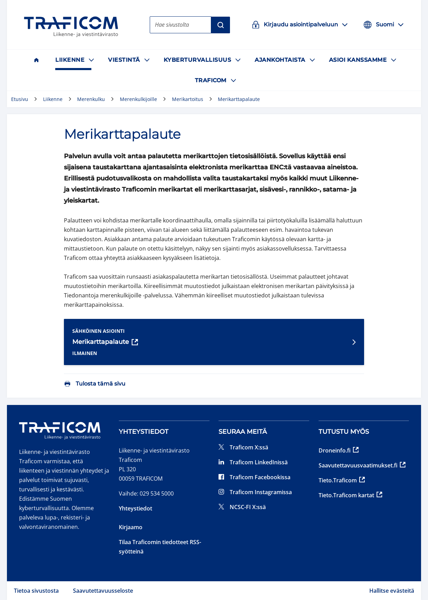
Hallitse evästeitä (391, 590)
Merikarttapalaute (105, 342)
